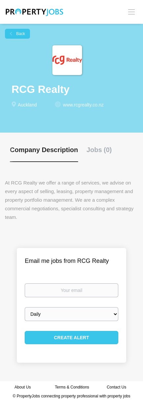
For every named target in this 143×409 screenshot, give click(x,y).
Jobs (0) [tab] (99, 149)
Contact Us (117, 387)
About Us (22, 387)
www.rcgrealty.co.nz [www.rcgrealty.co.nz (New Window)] (83, 104)
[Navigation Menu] (131, 12)
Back (20, 33)
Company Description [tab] (44, 149)
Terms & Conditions (72, 387)
